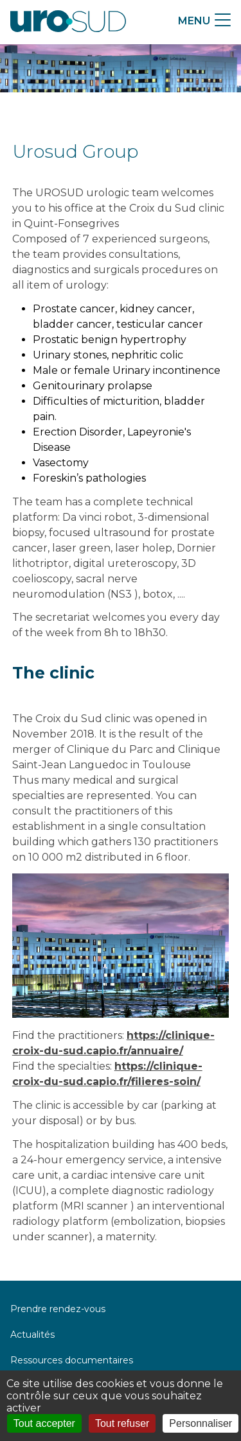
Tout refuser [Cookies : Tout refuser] (122, 1423)
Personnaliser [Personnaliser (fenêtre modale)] (200, 1423)
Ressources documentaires (71, 1360)
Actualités (32, 1334)
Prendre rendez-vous (57, 1309)
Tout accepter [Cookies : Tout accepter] (44, 1423)
